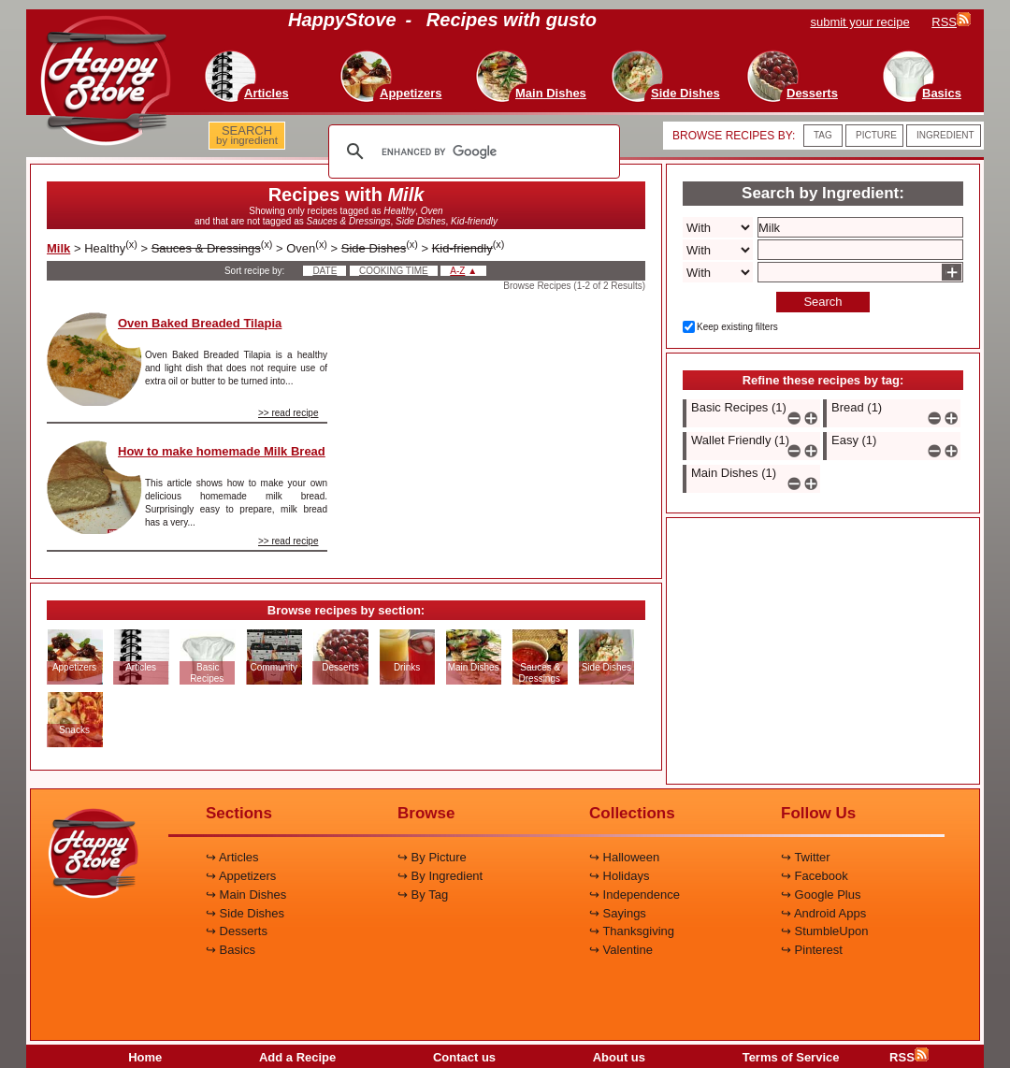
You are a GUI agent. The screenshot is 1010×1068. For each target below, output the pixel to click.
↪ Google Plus (820, 895)
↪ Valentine (621, 950)
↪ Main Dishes (246, 895)
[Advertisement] (502, 429)
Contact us (464, 1057)
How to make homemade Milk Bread (221, 451)
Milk (58, 248)
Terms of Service (791, 1057)
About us (619, 1057)
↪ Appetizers (241, 876)
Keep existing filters (737, 327)
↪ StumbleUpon (824, 931)
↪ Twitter (805, 857)
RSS (909, 1057)
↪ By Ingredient (440, 876)
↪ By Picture (432, 857)
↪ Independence (634, 895)
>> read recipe (288, 413)
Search (822, 302)
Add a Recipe (297, 1057)
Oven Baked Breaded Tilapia (199, 323)
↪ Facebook (814, 876)
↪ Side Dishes (245, 913)
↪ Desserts (236, 931)
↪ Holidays (619, 876)
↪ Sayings (617, 913)
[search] (471, 151)
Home (145, 1057)
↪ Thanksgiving (631, 931)
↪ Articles (232, 857)
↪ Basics (230, 950)
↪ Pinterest (812, 950)
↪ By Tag (422, 895)
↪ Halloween (624, 857)
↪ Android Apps (823, 913)
